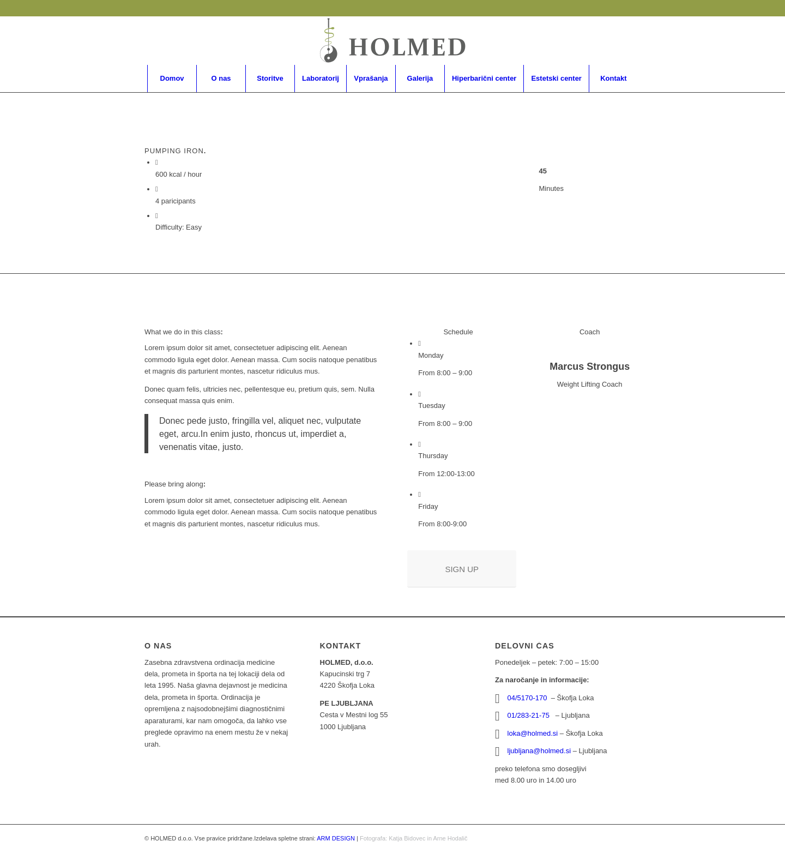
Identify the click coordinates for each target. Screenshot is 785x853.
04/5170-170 (529, 698)
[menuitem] (171, 78)
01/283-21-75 (531, 715)
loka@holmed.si (533, 733)
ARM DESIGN (336, 838)
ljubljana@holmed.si (539, 751)
